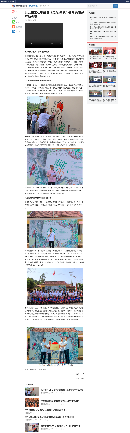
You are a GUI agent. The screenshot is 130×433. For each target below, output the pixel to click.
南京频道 (33, 6)
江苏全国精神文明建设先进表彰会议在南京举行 (60, 401)
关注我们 (126, 1)
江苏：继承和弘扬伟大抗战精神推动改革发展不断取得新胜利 (49, 417)
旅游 (44, 6)
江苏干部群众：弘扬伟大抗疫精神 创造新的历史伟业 (46, 410)
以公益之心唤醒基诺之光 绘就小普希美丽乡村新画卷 (62, 390)
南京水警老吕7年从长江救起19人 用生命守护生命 (61, 426)
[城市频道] (11, 1)
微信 (15, 22)
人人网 (16, 31)
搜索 (115, 6)
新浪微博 (17, 26)
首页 (41, 6)
